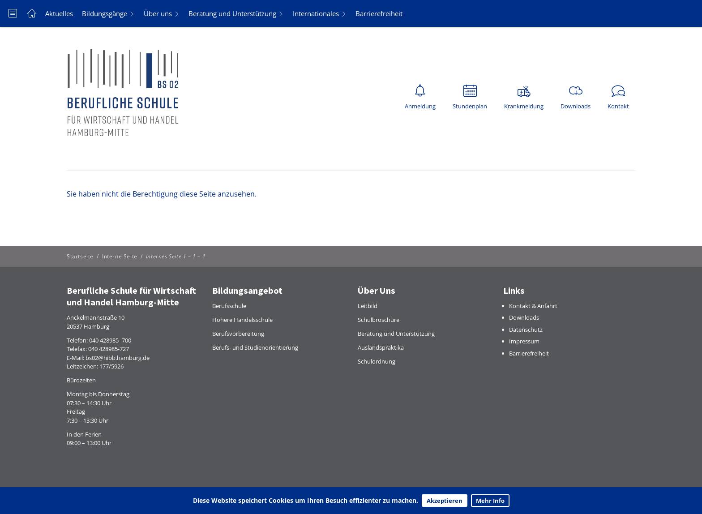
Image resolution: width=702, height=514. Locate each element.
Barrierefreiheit (378, 13)
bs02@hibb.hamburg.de (118, 358)
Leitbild (367, 306)
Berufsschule (229, 306)
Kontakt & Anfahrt (533, 306)
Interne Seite (119, 256)
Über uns (158, 13)
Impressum (524, 341)
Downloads (524, 317)
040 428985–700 (110, 340)
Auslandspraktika (381, 347)
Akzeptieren (444, 501)
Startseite (80, 256)
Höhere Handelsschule (242, 320)
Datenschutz (526, 330)
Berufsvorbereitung (238, 334)
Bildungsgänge (104, 13)
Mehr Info (490, 501)
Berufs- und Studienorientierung (255, 347)
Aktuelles (59, 13)
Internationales (316, 13)
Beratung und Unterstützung (232, 13)
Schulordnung (376, 361)
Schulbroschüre (378, 320)
